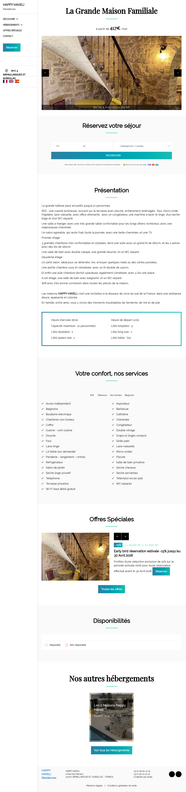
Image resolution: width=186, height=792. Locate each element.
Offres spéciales (12, 30)
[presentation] (45, 73)
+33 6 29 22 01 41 (140, 769)
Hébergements (12, 25)
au (84, 146)
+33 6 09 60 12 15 (140, 766)
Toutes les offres (111, 584)
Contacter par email (141, 772)
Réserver (12, 47)
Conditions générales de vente (122, 781)
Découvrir (10, 19)
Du (57, 146)
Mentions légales (94, 781)
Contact (8, 36)
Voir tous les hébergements (111, 745)
